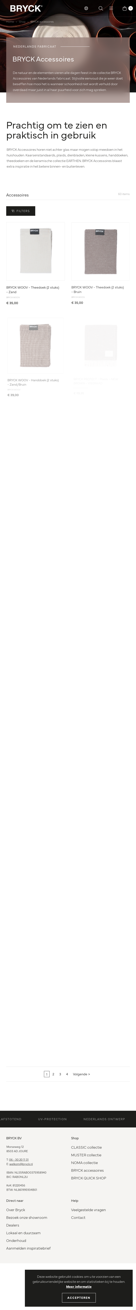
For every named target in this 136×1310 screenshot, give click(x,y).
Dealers (12, 1225)
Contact (78, 1217)
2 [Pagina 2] (53, 1074)
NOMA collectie (84, 1162)
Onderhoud (16, 1240)
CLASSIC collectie (86, 1147)
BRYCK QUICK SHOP (88, 1177)
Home (10, 21)
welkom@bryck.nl (21, 1164)
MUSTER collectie (86, 1154)
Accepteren (78, 1297)
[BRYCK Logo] (26, 8)
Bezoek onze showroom (26, 1217)
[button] (86, 8)
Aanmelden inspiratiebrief (28, 1248)
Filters (21, 211)
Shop (22, 21)
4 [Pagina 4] (67, 1074)
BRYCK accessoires (42, 21)
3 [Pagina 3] (60, 1074)
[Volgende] (81, 1074)
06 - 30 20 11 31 (19, 1159)
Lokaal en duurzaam (23, 1232)
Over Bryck (15, 1209)
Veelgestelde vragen (88, 1209)
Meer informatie (79, 1286)
